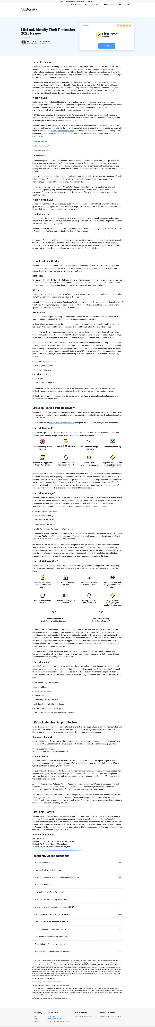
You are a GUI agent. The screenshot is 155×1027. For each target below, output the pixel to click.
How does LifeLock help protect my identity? (52, 946)
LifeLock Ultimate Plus (43, 145)
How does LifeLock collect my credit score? (52, 931)
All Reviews (51, 1011)
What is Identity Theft (54, 1013)
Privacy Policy (114, 1024)
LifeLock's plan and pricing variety (64, 125)
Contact (36, 1016)
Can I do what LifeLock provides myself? (51, 924)
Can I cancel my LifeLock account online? (51, 916)
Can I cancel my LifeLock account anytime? (52, 909)
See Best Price (107, 40)
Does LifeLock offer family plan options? (50, 939)
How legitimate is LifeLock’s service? (49, 887)
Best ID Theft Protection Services (58, 1016)
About (129, 7)
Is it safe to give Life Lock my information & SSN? (54, 902)
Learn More (91, 1)
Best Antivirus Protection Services (110, 1011)
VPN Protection (109, 7)
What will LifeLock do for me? (46, 857)
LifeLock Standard (41, 136)
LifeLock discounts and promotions (63, 417)
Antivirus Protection (92, 7)
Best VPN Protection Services (84, 1011)
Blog (120, 7)
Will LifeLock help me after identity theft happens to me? (57, 872)
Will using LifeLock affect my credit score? (51, 894)
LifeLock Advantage (42, 140)
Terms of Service (126, 1024)
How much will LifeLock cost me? (48, 864)
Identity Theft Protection (71, 7)
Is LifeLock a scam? (43, 879)
